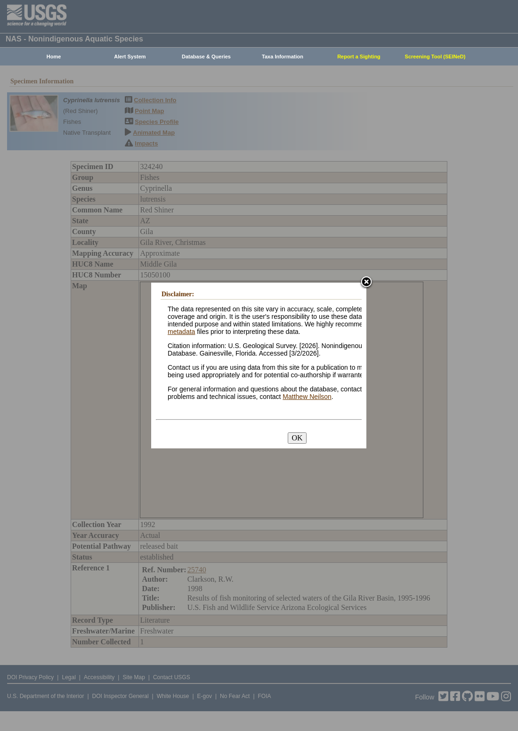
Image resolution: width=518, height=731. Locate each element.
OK (296, 438)
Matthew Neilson (307, 396)
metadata (181, 331)
